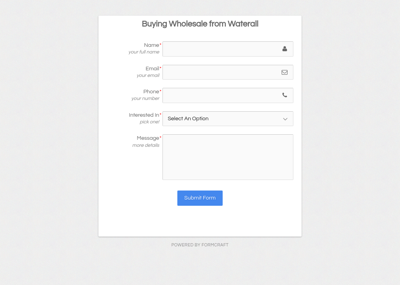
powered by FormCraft (200, 245)
